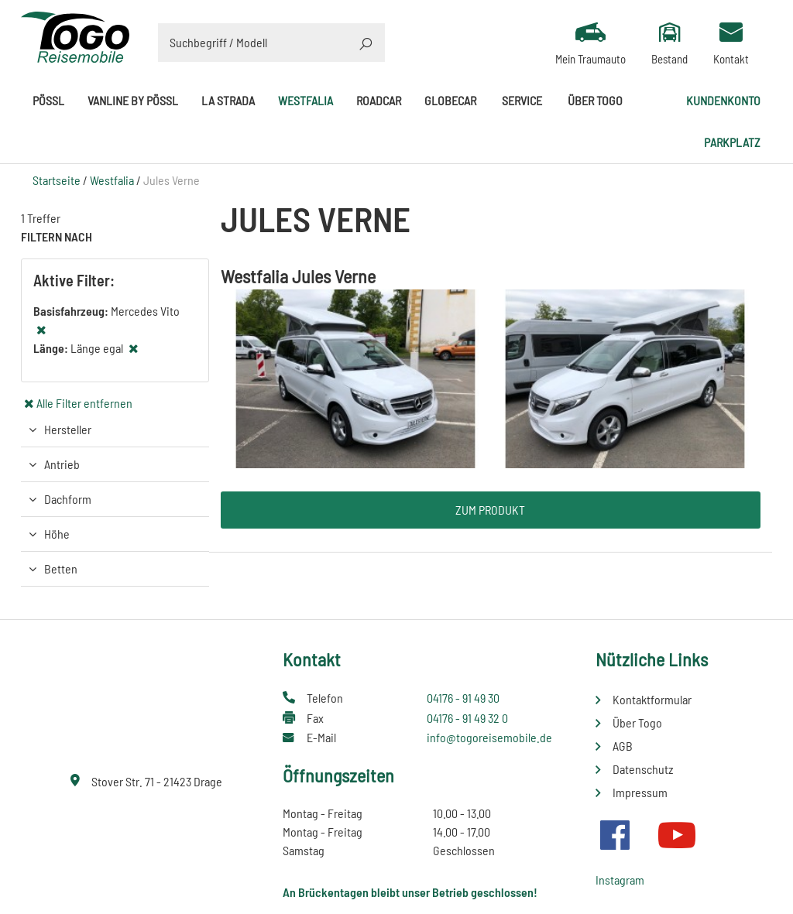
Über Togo (595, 100)
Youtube (676, 835)
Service (522, 100)
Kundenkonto (723, 100)
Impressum (640, 792)
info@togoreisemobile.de (489, 737)
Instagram (620, 879)
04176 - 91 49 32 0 (467, 717)
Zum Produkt (490, 509)
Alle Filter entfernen (84, 402)
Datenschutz (643, 769)
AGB (623, 745)
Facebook (615, 835)
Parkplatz (732, 142)
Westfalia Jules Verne (298, 276)
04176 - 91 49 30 (463, 697)
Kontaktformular (652, 699)
